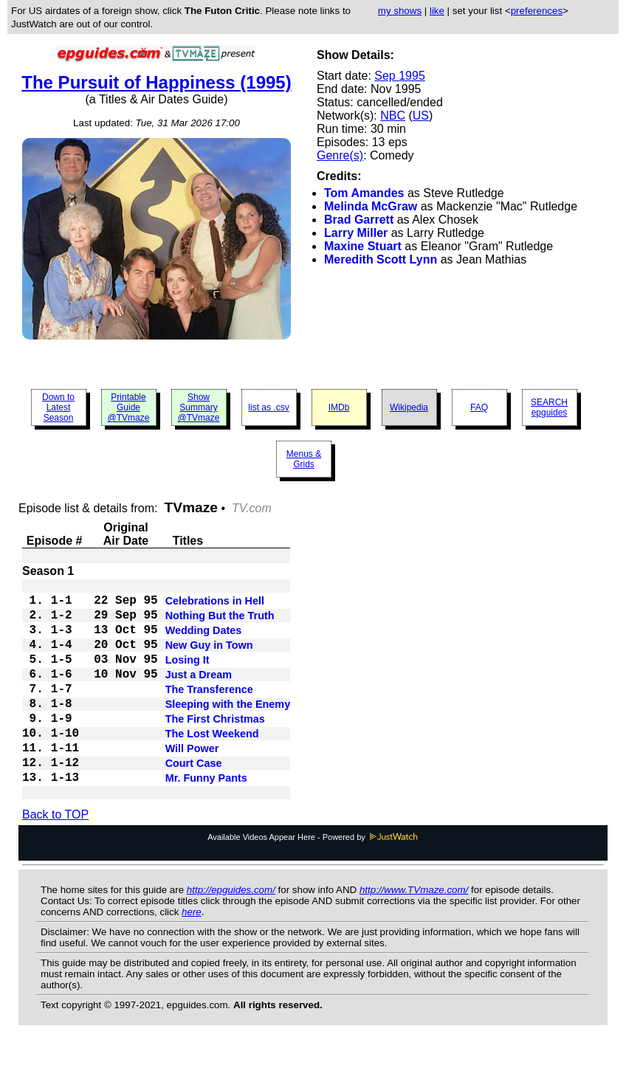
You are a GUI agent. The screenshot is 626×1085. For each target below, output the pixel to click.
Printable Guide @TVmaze (129, 407)
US (421, 115)
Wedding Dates (203, 641)
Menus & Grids (303, 459)
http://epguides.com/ (231, 931)
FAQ (479, 407)
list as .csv (268, 407)
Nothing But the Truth (220, 623)
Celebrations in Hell (214, 605)
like (437, 10)
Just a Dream (198, 694)
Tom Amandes (364, 193)
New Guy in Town (209, 658)
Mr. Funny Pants (206, 818)
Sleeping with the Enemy (228, 729)
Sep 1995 (399, 75)
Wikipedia (409, 407)
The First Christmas (215, 747)
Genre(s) (340, 155)
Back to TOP (55, 856)
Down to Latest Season (58, 407)
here (192, 953)
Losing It (187, 676)
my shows (400, 10)
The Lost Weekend (212, 765)
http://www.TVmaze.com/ (414, 931)
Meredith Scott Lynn (380, 259)
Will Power (192, 782)
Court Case (193, 800)
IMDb (339, 407)
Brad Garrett (358, 219)
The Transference (209, 711)
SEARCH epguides (549, 407)
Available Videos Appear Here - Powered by (313, 878)
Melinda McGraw (370, 206)
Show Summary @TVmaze (199, 407)
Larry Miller (356, 233)
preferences (537, 10)
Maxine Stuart (363, 246)
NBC (392, 115)
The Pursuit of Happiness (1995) (156, 82)
